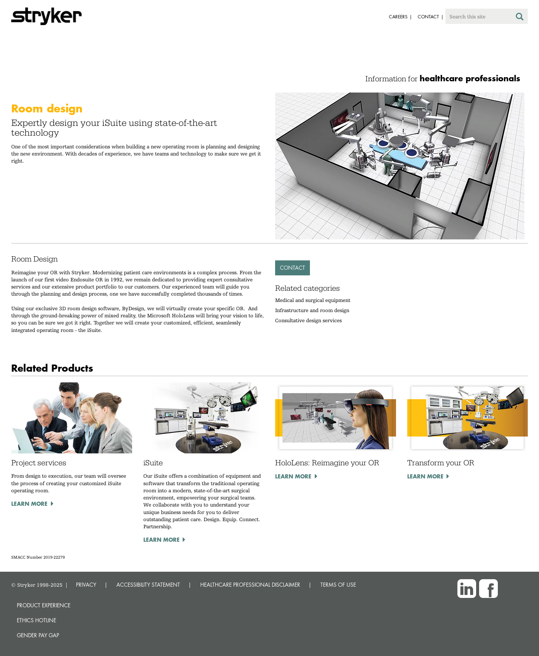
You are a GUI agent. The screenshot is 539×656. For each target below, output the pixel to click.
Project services (38, 462)
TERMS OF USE (338, 584)
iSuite (153, 462)
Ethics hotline (36, 620)
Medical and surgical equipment (312, 300)
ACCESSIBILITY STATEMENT (148, 584)
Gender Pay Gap (38, 635)
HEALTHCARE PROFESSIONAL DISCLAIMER (250, 584)
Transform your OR (440, 462)
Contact (292, 267)
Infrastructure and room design (312, 310)
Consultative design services (308, 320)
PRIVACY (86, 584)
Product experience (43, 605)
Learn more (29, 503)
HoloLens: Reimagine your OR (327, 462)
